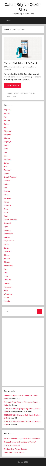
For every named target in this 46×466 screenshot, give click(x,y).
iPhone (6, 195)
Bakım (6, 124)
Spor (6, 269)
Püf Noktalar (8, 234)
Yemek (6, 297)
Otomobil (7, 223)
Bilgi (21, 93)
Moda (6, 209)
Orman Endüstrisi (10, 220)
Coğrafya (7, 142)
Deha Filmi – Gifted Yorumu (14, 452)
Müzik (6, 212)
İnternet (7, 191)
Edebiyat (7, 159)
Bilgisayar (7, 131)
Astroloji (7, 120)
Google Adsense (10, 177)
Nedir (6, 216)
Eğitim (6, 163)
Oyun (6, 227)
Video (6, 290)
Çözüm (6, 145)
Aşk (5, 117)
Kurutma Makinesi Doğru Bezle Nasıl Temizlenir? (22, 438)
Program (7, 230)
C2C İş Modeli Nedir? (12, 445)
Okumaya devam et (12, 85)
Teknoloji (32, 93)
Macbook (7, 205)
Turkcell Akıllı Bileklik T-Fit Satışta (21, 63)
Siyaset (7, 262)
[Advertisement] (19, 351)
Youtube (7, 301)
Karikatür (7, 198)
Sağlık (26, 93)
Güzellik (7, 181)
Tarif (5, 273)
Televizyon (8, 287)
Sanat (6, 248)
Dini (5, 152)
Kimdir (6, 202)
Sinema (7, 258)
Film (5, 166)
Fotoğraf (7, 170)
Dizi (5, 156)
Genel (6, 173)
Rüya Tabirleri (9, 241)
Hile (5, 188)
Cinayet (7, 138)
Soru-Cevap (8, 266)
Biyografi (7, 135)
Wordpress (8, 294)
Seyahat (7, 251)
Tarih (6, 276)
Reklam (7, 237)
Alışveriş (10, 93)
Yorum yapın (11, 96)
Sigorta (6, 255)
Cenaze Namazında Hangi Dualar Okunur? (20, 442)
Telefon (7, 283)
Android (16, 93)
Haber (6, 184)
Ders (6, 149)
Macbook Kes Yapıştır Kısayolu (15, 449)
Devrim (33, 67)
